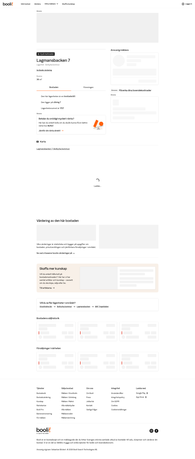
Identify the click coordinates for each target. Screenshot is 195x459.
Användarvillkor (117, 393)
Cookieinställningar (118, 410)
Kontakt (89, 405)
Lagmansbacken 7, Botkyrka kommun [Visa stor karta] (53, 149)
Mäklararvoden (67, 414)
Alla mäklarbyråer (68, 405)
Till (47, 287)
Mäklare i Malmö (67, 401)
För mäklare (41, 418)
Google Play (142, 393)
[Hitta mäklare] (51, 4)
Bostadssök (41, 393)
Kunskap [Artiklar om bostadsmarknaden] (40, 401)
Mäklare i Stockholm (69, 393)
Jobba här (90, 401)
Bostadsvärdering (43, 397)
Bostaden (53, 87)
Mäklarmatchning (68, 418)
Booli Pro (40, 410)
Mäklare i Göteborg (68, 397)
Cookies (114, 405)
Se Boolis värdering (44, 70)
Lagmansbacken (83, 306)
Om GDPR (115, 401)
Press (88, 397)
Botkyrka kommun (64, 306)
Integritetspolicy (117, 397)
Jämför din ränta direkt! (51, 130)
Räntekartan (41, 405)
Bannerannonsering (44, 414)
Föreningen (88, 87)
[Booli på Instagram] (151, 431)
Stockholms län (46, 306)
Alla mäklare (66, 410)
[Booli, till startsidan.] (8, 4)
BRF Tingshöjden (102, 306)
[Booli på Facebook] (156, 431)
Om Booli (90, 393)
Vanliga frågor (91, 410)
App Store (141, 397)
